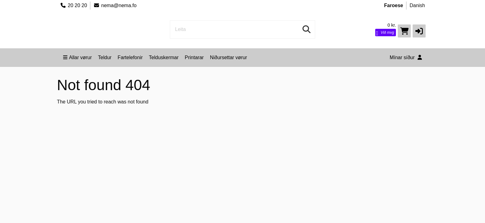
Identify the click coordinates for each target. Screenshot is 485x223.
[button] (419, 30)
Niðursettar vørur (228, 57)
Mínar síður (406, 57)
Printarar (194, 57)
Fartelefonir (130, 57)
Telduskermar (163, 57)
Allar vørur (77, 57)
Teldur (105, 57)
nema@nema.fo (114, 5)
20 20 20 (73, 5)
